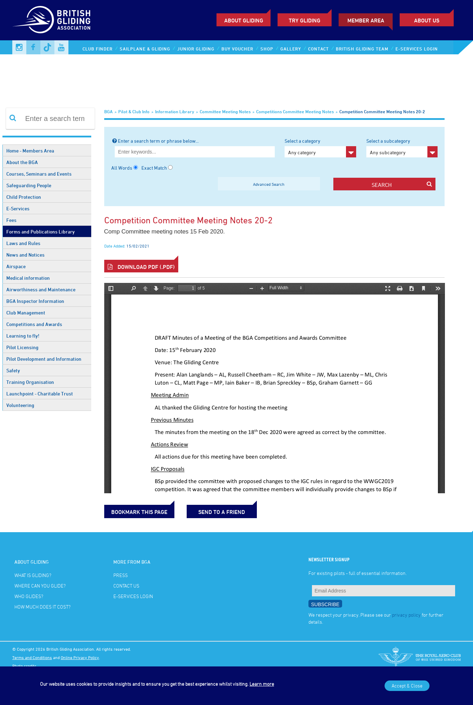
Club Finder (97, 49)
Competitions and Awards (34, 324)
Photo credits (24, 665)
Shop (266, 49)
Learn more (261, 684)
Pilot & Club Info (133, 111)
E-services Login (416, 49)
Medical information (28, 278)
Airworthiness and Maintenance (40, 289)
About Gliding (243, 20)
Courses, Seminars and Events (39, 174)
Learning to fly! (22, 336)
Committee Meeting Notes (225, 111)
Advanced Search (269, 184)
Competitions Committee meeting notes (295, 111)
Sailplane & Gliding (145, 49)
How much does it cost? (42, 607)
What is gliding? (32, 575)
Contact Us (126, 586)
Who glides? (28, 596)
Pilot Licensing (22, 347)
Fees (11, 220)
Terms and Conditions (32, 657)
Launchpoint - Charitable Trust (39, 393)
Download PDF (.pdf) (141, 267)
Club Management (25, 313)
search (402, 184)
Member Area (365, 20)
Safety (13, 370)
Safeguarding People (28, 185)
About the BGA (22, 162)
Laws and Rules (23, 243)
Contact (318, 49)
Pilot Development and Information (43, 359)
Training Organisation (30, 382)
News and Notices (25, 255)
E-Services (17, 208)
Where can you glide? (40, 586)
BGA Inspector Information (35, 301)
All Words (121, 168)
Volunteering (20, 405)
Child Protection (23, 197)
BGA (108, 111)
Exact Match (154, 168)
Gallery (290, 49)
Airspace (16, 266)
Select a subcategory (402, 147)
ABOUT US (426, 20)
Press (120, 575)
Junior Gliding (195, 49)
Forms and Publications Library (40, 232)
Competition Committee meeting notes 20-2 (382, 111)
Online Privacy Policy (80, 657)
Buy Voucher (237, 49)
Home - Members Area (30, 151)
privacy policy (406, 615)
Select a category (320, 147)
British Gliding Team (362, 49)
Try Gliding (304, 20)
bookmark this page (139, 512)
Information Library (174, 111)
